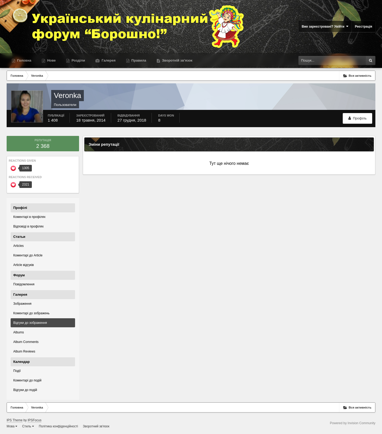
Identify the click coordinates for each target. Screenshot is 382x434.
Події (17, 371)
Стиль (28, 426)
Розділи (78, 60)
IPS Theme (15, 420)
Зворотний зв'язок (96, 426)
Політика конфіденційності (58, 426)
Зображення (22, 304)
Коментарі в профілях (29, 217)
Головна (23, 60)
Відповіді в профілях (28, 226)
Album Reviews (24, 351)
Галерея (108, 60)
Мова (12, 426)
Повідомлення (23, 284)
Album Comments (25, 342)
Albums (18, 332)
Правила (138, 60)
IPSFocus (34, 420)
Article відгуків (23, 265)
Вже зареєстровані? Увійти (325, 26)
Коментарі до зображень (31, 313)
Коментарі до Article (27, 255)
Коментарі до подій (27, 380)
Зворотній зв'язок (176, 60)
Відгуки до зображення (30, 323)
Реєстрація (363, 26)
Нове (51, 60)
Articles (18, 246)
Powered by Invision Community (352, 423)
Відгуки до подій (25, 390)
